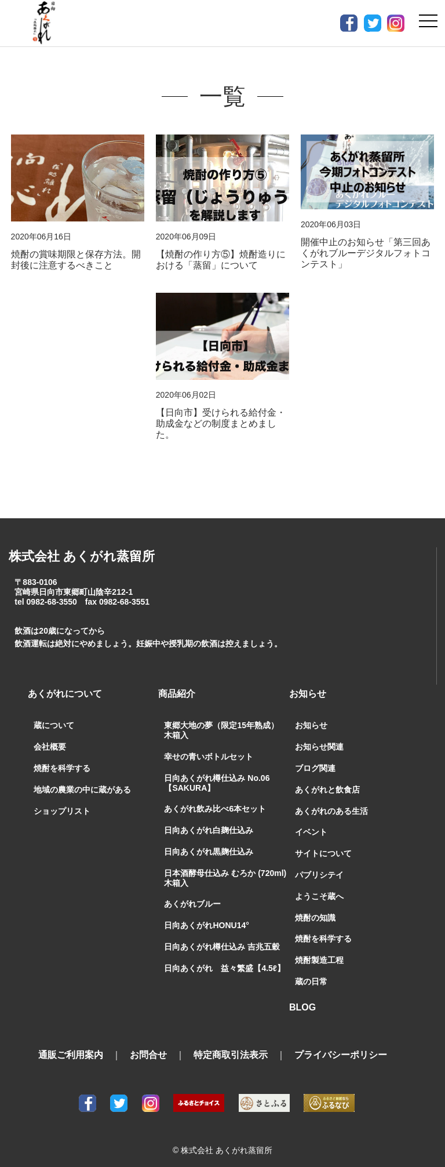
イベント (311, 822)
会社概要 (50, 736)
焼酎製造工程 (319, 950)
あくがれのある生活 (331, 801)
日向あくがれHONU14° (206, 915)
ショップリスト (62, 801)
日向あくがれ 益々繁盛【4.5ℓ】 (224, 958)
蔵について (54, 715)
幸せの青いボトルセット (208, 746)
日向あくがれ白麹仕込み (208, 820)
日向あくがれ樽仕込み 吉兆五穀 (222, 936)
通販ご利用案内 (70, 1045)
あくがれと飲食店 (327, 779)
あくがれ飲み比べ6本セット (215, 799)
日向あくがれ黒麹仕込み (208, 841)
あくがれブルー (192, 894)
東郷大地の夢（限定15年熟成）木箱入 (221, 720)
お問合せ (148, 1045)
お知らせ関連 (319, 736)
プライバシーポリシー (340, 1045)
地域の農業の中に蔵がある (82, 779)
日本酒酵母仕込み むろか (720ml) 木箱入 (225, 868)
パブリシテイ (319, 865)
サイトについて (323, 843)
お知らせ (311, 715)
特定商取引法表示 (231, 1045)
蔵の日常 (311, 971)
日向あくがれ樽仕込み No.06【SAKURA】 (216, 773)
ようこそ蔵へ (319, 886)
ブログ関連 (315, 758)
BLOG (302, 997)
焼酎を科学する (62, 758)
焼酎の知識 (315, 907)
